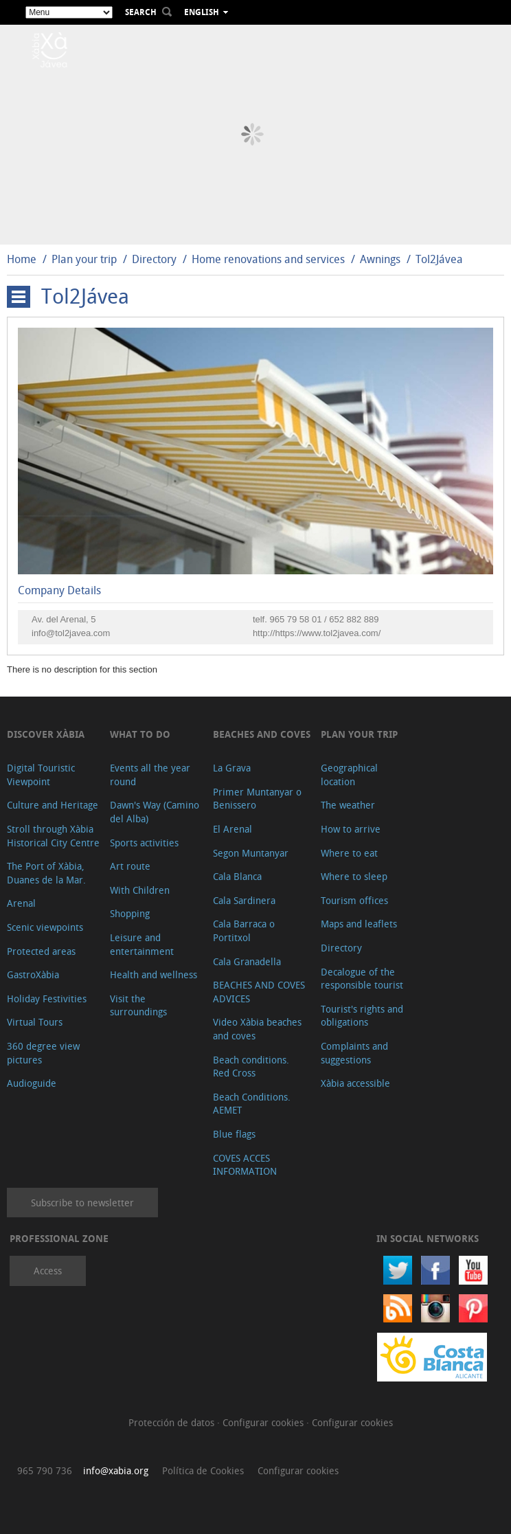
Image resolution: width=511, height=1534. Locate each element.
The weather (348, 804)
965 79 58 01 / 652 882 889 (323, 619)
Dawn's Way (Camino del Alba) (154, 811)
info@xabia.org (115, 1470)
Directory (154, 259)
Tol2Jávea (439, 259)
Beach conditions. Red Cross (251, 1066)
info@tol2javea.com (71, 633)
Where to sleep (354, 876)
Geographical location (349, 774)
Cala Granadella (247, 961)
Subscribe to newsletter (82, 1202)
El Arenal (232, 828)
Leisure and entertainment (142, 944)
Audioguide (31, 1083)
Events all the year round (150, 774)
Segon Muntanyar (250, 852)
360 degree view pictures (43, 1052)
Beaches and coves (261, 734)
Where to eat (349, 852)
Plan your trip (84, 259)
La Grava (232, 767)
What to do (140, 734)
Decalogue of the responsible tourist (362, 978)
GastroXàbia (33, 974)
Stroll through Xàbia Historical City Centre (53, 835)
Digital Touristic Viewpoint (41, 774)
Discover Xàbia (45, 734)
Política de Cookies (203, 1470)
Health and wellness (153, 974)
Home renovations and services (268, 259)
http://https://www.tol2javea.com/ (317, 633)
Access (48, 1270)
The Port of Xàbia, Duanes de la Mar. (46, 872)
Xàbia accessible (355, 1083)
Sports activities (144, 842)
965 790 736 (44, 1470)
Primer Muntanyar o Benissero (257, 798)
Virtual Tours (35, 1021)
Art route (130, 865)
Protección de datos (172, 1422)
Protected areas (41, 951)
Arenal (21, 903)
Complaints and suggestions (354, 1052)
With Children (140, 889)
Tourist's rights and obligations (362, 1015)
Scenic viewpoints (45, 927)
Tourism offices (354, 900)
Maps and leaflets (359, 923)
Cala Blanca (237, 876)
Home (21, 259)
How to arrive (351, 828)
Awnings (380, 259)
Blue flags (234, 1133)
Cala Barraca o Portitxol (244, 930)
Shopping (130, 913)
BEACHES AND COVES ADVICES (259, 991)
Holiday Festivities (47, 998)
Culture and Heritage (52, 804)
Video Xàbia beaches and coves (257, 1028)
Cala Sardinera (244, 900)
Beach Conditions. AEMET (252, 1103)
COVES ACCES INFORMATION (245, 1164)
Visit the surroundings (138, 1005)
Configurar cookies (264, 1422)
